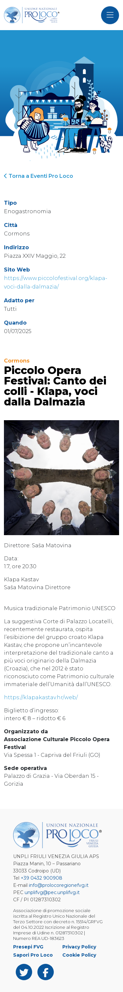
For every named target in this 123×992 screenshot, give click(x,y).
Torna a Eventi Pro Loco (38, 176)
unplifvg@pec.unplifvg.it (52, 892)
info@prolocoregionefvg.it (59, 885)
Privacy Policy (79, 947)
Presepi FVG (28, 947)
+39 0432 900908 (41, 878)
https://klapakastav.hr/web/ (41, 697)
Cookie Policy (79, 955)
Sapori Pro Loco (33, 955)
